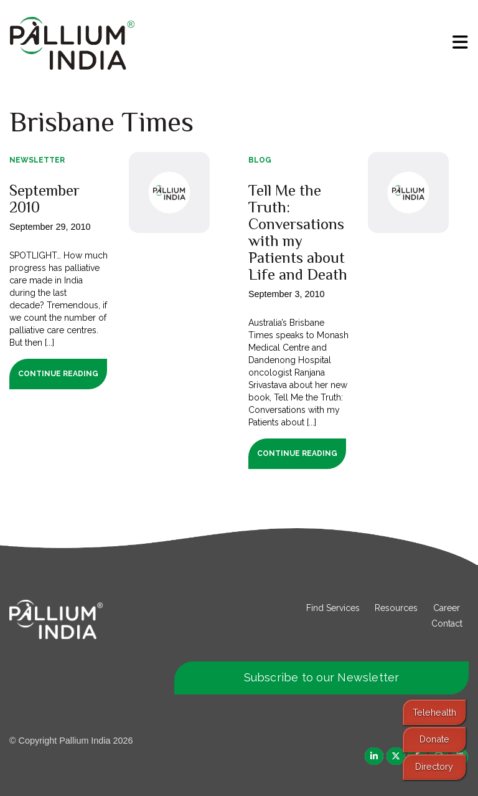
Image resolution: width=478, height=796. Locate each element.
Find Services (333, 608)
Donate (434, 739)
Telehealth (434, 712)
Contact (446, 623)
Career (446, 608)
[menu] (460, 42)
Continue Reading (58, 373)
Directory (434, 766)
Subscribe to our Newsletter (322, 677)
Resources (396, 608)
